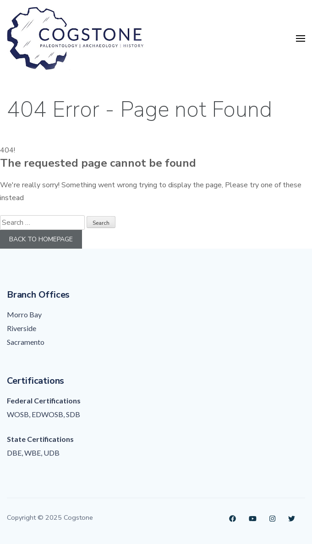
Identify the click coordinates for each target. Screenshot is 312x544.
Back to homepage (41, 239)
